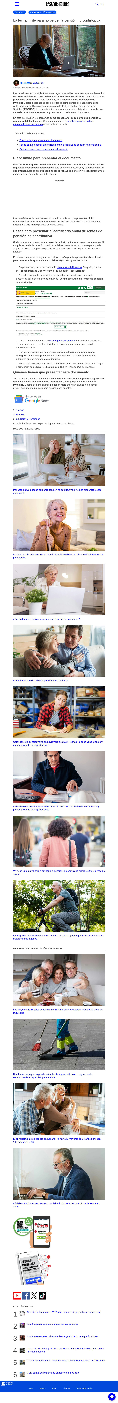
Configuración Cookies (84, 1388)
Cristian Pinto (38, 83)
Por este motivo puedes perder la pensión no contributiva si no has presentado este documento (59, 464)
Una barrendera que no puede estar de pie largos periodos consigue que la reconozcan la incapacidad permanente (59, 1049)
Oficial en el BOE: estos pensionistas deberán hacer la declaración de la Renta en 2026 (59, 1178)
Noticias (20, 410)
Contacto (42, 1388)
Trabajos (19, 12)
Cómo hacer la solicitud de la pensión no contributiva (59, 653)
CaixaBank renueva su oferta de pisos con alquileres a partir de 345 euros (62, 1362)
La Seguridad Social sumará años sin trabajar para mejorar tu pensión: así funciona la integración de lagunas (59, 910)
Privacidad (66, 1388)
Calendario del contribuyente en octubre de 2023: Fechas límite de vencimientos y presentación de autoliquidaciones (59, 781)
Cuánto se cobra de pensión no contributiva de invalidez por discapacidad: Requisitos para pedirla (59, 529)
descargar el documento (62, 340)
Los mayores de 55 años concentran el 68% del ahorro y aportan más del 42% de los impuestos (59, 984)
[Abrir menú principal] (17, 4)
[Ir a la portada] (57, 4)
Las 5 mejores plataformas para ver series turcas (48, 1326)
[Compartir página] (102, 4)
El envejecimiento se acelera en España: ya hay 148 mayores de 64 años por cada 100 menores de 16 (59, 1113)
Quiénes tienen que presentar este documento (43, 149)
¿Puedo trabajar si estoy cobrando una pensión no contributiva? (59, 592)
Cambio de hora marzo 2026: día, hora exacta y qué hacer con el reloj (59, 1314)
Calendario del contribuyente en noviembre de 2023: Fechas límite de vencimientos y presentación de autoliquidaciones (59, 716)
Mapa (31, 1388)
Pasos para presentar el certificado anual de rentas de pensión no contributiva (60, 144)
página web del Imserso (69, 267)
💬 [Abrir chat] (112, 1397)
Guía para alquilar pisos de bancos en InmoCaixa (49, 1374)
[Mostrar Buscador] (97, 4)
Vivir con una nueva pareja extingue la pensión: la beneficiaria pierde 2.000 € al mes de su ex (59, 846)
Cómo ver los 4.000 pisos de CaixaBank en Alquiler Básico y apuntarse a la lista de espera (61, 1350)
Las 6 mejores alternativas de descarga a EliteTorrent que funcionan (58, 1338)
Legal (54, 1388)
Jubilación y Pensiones (42, 12)
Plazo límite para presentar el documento (40, 140)
